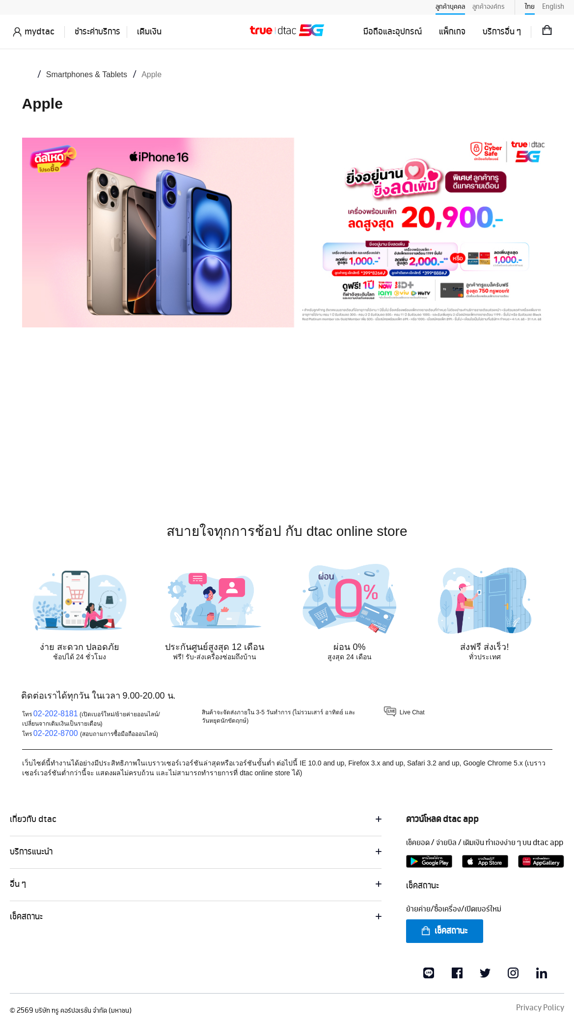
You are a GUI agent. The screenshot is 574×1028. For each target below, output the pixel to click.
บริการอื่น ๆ (502, 32)
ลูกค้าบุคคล (450, 6)
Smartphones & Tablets (86, 74)
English (553, 6)
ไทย (530, 6)
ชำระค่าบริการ (97, 32)
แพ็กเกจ (452, 32)
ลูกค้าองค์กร (488, 6)
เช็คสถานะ (443, 931)
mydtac (40, 32)
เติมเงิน (149, 32)
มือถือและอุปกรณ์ (392, 32)
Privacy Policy (540, 1008)
